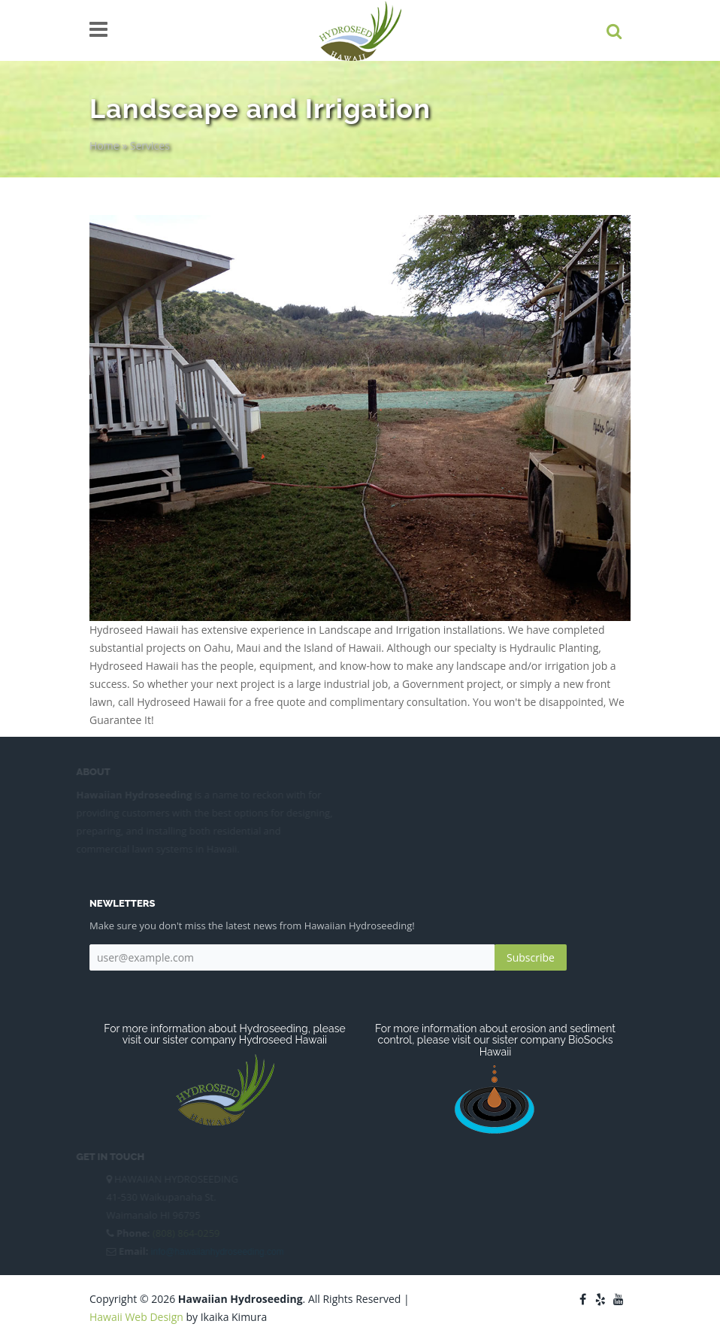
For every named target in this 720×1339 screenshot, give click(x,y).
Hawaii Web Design (136, 1317)
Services (150, 145)
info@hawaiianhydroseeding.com (216, 1252)
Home (104, 145)
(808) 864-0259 (185, 1233)
